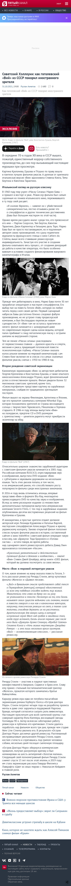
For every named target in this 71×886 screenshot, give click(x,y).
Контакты (45, 849)
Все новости (11, 10)
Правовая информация (18, 876)
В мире (28, 10)
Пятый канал (11, 844)
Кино (5, 780)
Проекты (55, 844)
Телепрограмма (27, 849)
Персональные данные (18, 879)
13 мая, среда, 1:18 (13, 5)
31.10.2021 (7, 86)
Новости (27, 844)
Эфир (58, 4)
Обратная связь (15, 881)
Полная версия (12, 853)
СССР (12, 780)
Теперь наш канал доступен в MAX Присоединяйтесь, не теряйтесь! (23, 18)
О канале (9, 849)
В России (43, 10)
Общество (60, 10)
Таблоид (41, 844)
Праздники (22, 780)
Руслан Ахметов (28, 86)
